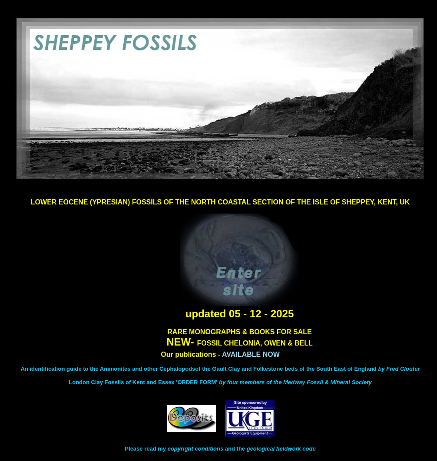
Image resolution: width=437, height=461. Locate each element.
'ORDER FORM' (197, 382)
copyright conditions (196, 448)
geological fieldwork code (281, 448)
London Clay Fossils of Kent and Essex (121, 382)
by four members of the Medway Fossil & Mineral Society (295, 382)
